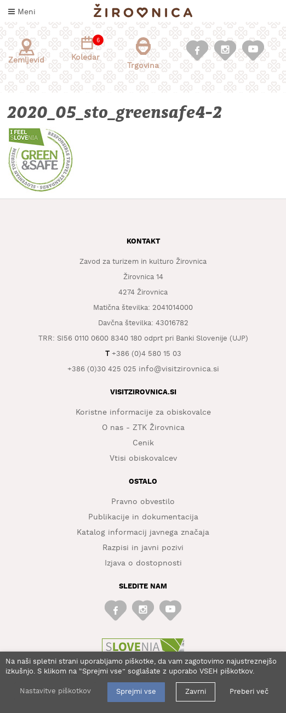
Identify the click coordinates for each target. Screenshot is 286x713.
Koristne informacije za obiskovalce (143, 412)
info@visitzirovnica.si (179, 369)
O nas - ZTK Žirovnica (143, 428)
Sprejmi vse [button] (136, 692)
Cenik (143, 443)
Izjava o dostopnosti (143, 563)
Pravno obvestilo (143, 502)
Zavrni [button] (195, 692)
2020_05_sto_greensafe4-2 (115, 113)
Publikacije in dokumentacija (143, 517)
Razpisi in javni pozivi (143, 548)
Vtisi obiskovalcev (143, 458)
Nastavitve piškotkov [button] (55, 691)
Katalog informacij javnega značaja (143, 532)
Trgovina (143, 53)
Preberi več (249, 692)
